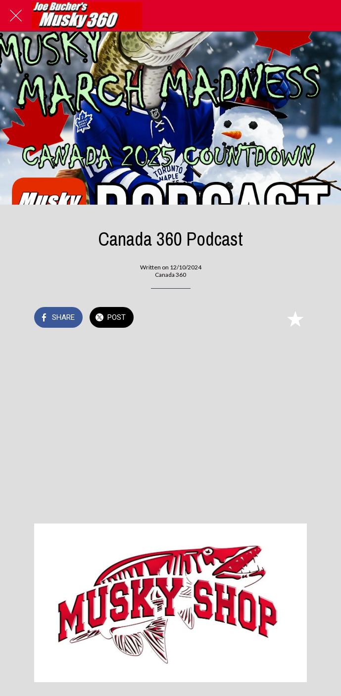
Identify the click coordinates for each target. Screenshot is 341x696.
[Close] (16, 16)
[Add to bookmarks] (295, 318)
